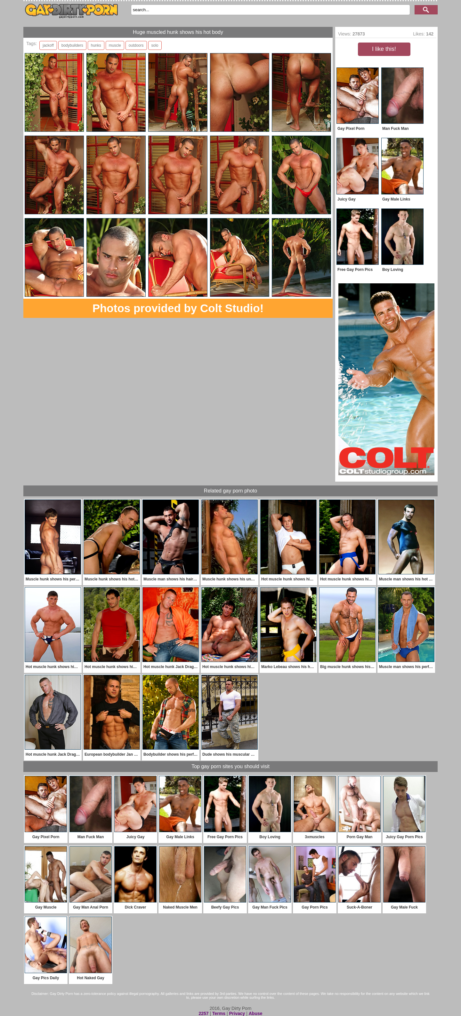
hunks (96, 45)
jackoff (48, 45)
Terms (218, 1013)
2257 (203, 1013)
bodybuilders (72, 45)
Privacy (237, 1013)
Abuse (256, 1013)
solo (154, 45)
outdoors (136, 45)
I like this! (384, 49)
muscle (115, 45)
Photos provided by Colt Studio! (178, 308)
